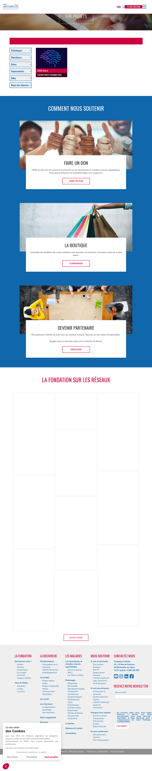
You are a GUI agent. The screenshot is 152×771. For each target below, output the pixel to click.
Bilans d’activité (99, 726)
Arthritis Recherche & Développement (50, 671)
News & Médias (21, 683)
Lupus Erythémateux (73, 703)
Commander (76, 263)
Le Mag (20, 689)
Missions (20, 667)
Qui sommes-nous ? (23, 661)
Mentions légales (117, 751)
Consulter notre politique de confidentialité (22, 748)
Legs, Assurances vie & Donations (100, 682)
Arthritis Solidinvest (101, 678)
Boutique (96, 667)
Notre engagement (48, 717)
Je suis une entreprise (100, 688)
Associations (70, 733)
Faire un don (76, 181)
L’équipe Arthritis (24, 678)
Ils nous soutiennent (99, 731)
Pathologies (70, 680)
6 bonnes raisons (100, 716)
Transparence (98, 718)
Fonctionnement (47, 661)
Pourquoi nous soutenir (101, 712)
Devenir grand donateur (98, 674)
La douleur (70, 723)
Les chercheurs (46, 704)
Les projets (44, 677)
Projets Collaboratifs (50, 686)
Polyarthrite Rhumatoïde (72, 685)
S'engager (76, 349)
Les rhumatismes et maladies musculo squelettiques (73, 664)
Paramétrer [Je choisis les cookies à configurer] (31, 757)
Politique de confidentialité (97, 751)
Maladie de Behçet (75, 713)
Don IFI (96, 670)
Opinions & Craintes (73, 728)
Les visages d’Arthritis (21, 674)
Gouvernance (22, 670)
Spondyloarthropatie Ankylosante (76, 690)
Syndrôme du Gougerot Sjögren (75, 695)
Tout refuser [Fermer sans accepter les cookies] (12, 757)
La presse (21, 691)
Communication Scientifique (48, 693)
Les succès (44, 699)
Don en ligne (98, 664)
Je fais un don (133, 6)
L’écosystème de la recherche (50, 666)
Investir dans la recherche (99, 693)
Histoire (20, 664)
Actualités (21, 686)
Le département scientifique (48, 708)
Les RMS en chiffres (76, 675)
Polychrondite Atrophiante (73, 717)
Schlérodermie (73, 699)
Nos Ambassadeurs (101, 740)
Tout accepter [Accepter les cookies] (51, 757)
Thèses (45, 689)
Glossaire (44, 722)
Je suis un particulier (99, 661)
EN (121, 7)
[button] (5, 766)
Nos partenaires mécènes (99, 736)
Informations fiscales (98, 722)
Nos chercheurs (48, 712)
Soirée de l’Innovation (97, 706)
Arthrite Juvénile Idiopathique (74, 709)
